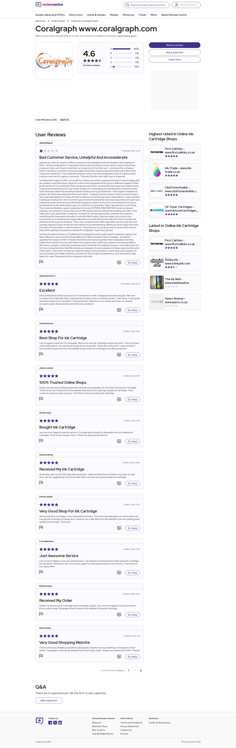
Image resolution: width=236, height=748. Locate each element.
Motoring (128, 14)
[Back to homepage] (49, 5)
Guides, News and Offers (50, 14)
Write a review (174, 45)
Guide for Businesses (159, 722)
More (154, 14)
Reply (132, 262)
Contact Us (126, 730)
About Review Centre (174, 14)
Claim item (174, 59)
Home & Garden (96, 14)
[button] (41, 262)
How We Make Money (102, 733)
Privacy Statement (129, 726)
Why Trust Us (98, 730)
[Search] (148, 5)
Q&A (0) (64, 119)
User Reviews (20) (46, 119)
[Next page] (141, 670)
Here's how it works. (127, 35)
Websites (40, 21)
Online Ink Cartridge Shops (84, 21)
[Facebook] (50, 723)
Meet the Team (100, 726)
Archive (124, 733)
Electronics (76, 14)
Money (114, 14)
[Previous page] (129, 670)
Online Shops (58, 21)
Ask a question (174, 52)
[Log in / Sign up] (186, 5)
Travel (142, 14)
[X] (55, 723)
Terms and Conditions (131, 722)
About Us (96, 722)
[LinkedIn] (60, 723)
